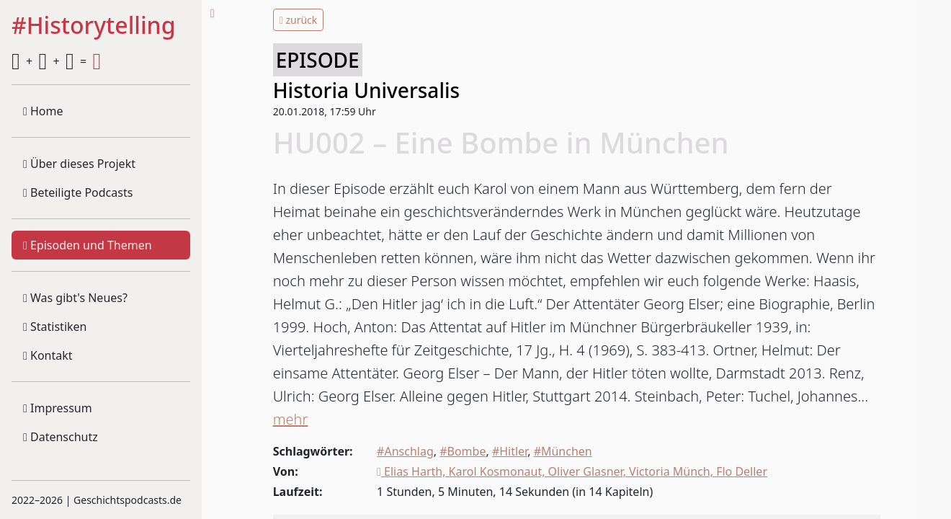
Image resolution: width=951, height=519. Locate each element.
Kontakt (48, 355)
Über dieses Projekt (79, 164)
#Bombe (462, 451)
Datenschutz (60, 437)
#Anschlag (405, 451)
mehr (290, 419)
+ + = (56, 61)
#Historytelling (94, 26)
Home (43, 111)
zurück (299, 20)
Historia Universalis (366, 90)
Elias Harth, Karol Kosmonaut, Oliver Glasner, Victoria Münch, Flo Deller (572, 471)
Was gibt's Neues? (75, 298)
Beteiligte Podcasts (78, 192)
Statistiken (54, 326)
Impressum (57, 408)
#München (563, 451)
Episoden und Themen (87, 245)
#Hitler (509, 451)
